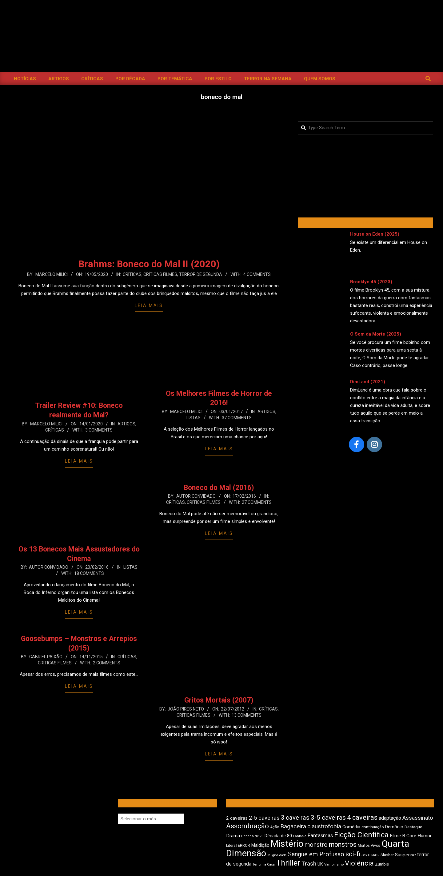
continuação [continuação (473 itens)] (372, 826)
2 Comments (106, 662)
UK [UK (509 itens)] (320, 864)
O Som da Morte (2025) (375, 334)
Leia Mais (149, 305)
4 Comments (257, 274)
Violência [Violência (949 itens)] (359, 863)
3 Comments (99, 430)
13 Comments (246, 715)
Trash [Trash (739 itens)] (308, 863)
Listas (193, 417)
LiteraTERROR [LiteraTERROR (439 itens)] (238, 845)
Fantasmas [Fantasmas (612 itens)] (320, 835)
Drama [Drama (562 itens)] (233, 835)
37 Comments (237, 417)
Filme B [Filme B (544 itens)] (397, 835)
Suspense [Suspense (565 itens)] (405, 855)
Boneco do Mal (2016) (219, 488)
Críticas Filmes (160, 274)
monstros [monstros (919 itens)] (343, 844)
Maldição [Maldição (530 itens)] (260, 845)
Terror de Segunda (200, 274)
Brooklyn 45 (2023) (371, 282)
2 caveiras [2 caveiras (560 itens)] (237, 818)
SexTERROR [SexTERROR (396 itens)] (370, 855)
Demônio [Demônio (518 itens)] (394, 827)
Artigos (126, 423)
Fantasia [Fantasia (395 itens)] (299, 836)
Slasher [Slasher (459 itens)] (387, 855)
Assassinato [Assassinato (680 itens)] (417, 817)
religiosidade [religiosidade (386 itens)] (277, 855)
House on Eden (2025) (374, 234)
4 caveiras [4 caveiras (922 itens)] (362, 817)
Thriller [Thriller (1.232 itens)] (288, 862)
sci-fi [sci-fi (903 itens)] (352, 854)
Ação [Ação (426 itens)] (274, 827)
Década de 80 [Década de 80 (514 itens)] (278, 835)
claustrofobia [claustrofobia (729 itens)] (324, 826)
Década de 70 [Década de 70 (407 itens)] (252, 836)
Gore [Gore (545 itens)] (411, 835)
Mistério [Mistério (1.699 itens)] (287, 843)
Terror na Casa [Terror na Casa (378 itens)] (264, 864)
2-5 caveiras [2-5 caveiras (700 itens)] (264, 817)
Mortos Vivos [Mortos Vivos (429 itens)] (369, 845)
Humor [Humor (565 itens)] (424, 835)
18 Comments (89, 573)
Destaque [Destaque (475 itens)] (413, 826)
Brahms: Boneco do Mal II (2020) (149, 264)
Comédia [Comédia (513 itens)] (351, 827)
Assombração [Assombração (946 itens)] (247, 826)
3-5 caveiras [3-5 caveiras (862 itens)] (328, 817)
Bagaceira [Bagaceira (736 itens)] (293, 826)
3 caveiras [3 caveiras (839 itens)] (295, 817)
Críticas (132, 274)
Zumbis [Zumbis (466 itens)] (382, 864)
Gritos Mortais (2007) (218, 700)
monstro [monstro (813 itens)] (316, 844)
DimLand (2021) (367, 381)
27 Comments (257, 502)
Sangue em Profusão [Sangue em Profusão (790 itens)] (316, 854)
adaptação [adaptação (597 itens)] (390, 818)
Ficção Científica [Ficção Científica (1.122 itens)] (361, 834)
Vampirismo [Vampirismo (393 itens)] (334, 864)
